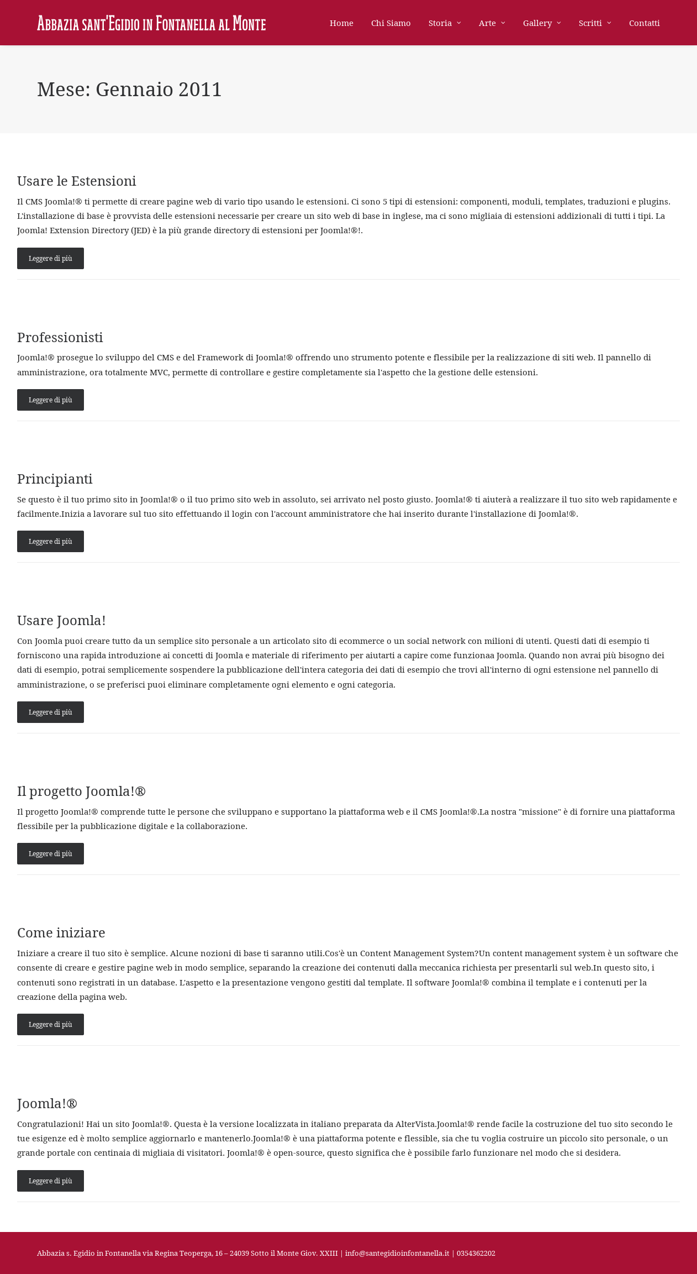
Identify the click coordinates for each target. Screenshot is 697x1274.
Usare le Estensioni (76, 181)
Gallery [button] (542, 22)
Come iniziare (61, 932)
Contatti (644, 22)
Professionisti (60, 337)
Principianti (55, 478)
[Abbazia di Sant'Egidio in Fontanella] (151, 22)
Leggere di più (50, 258)
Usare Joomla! (61, 620)
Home (341, 22)
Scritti (595, 22)
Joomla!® (47, 1103)
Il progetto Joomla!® (81, 791)
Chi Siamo (391, 22)
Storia (445, 22)
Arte (492, 22)
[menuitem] (345, 22)
